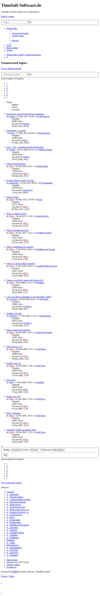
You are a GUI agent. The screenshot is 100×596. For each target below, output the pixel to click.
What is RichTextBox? (16, 164)
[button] (6, 98)
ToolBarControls (45, 150)
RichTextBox (42, 166)
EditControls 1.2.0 (14, 347)
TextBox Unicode (14, 313)
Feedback (40, 283)
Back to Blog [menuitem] (12, 48)
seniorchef (13, 183)
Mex (12, 133)
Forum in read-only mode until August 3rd (24, 280)
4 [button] (7, 90)
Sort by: (32, 450)
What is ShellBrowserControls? (20, 247)
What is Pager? (12, 197)
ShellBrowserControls (45, 249)
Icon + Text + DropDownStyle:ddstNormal (24, 147)
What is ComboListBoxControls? (20, 263)
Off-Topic (44, 299)
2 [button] (7, 85)
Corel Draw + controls (16, 130)
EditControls (43, 116)
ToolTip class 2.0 (13, 363)
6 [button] (7, 95)
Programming (44, 133)
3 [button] (7, 88)
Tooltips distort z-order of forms (20, 180)
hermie (12, 116)
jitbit (11, 382)
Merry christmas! (13, 413)
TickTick (13, 299)
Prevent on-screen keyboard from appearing (25, 114)
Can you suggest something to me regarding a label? (28, 297)
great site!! (11, 380)
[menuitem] (20, 33)
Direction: (54, 450)
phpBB (15, 572)
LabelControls (42, 216)
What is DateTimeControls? (18, 330)
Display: (12, 450)
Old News (41, 349)
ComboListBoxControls (47, 266)
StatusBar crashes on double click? (21, 430)
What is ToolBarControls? (17, 230)
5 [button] (7, 93)
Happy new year (13, 396)
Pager (39, 199)
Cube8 (12, 150)
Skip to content (7, 16)
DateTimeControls (44, 332)
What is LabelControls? (16, 214)
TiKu (11, 166)
